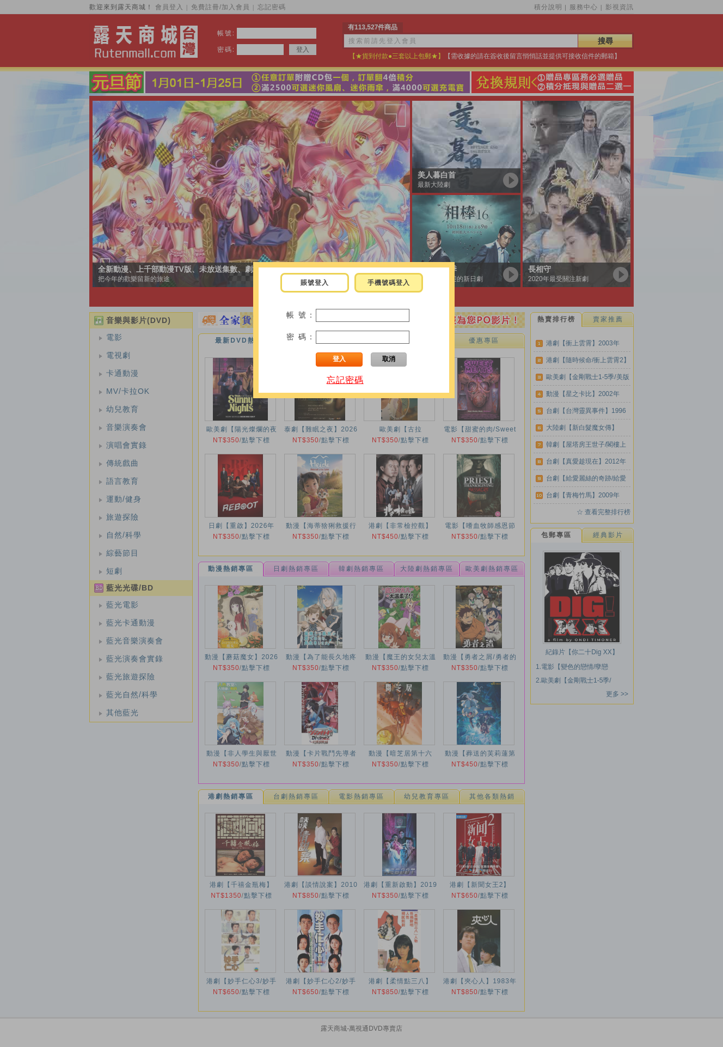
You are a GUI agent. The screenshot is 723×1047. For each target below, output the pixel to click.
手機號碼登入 (388, 283)
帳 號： (301, 315)
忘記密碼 (345, 380)
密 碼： (301, 336)
